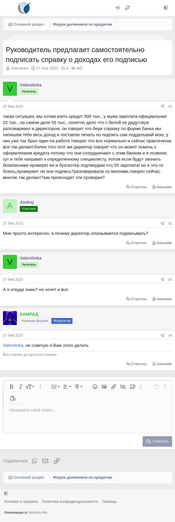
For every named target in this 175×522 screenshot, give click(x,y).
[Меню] (8, 8)
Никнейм (164, 187)
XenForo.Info (38, 512)
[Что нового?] (139, 8)
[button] (166, 8)
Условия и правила (21, 501)
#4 (170, 335)
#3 (170, 280)
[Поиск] (151, 8)
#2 (170, 223)
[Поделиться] (162, 106)
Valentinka (19, 68)
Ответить (139, 187)
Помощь (109, 501)
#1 (170, 106)
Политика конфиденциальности (70, 501)
